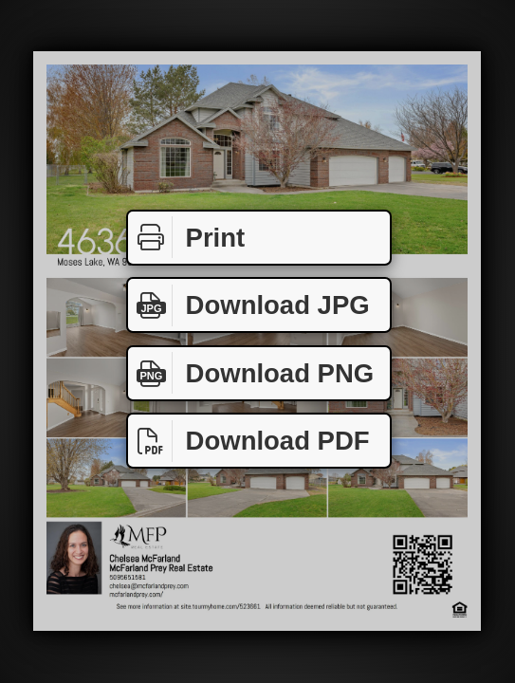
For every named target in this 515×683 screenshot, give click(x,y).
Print (186, 237)
